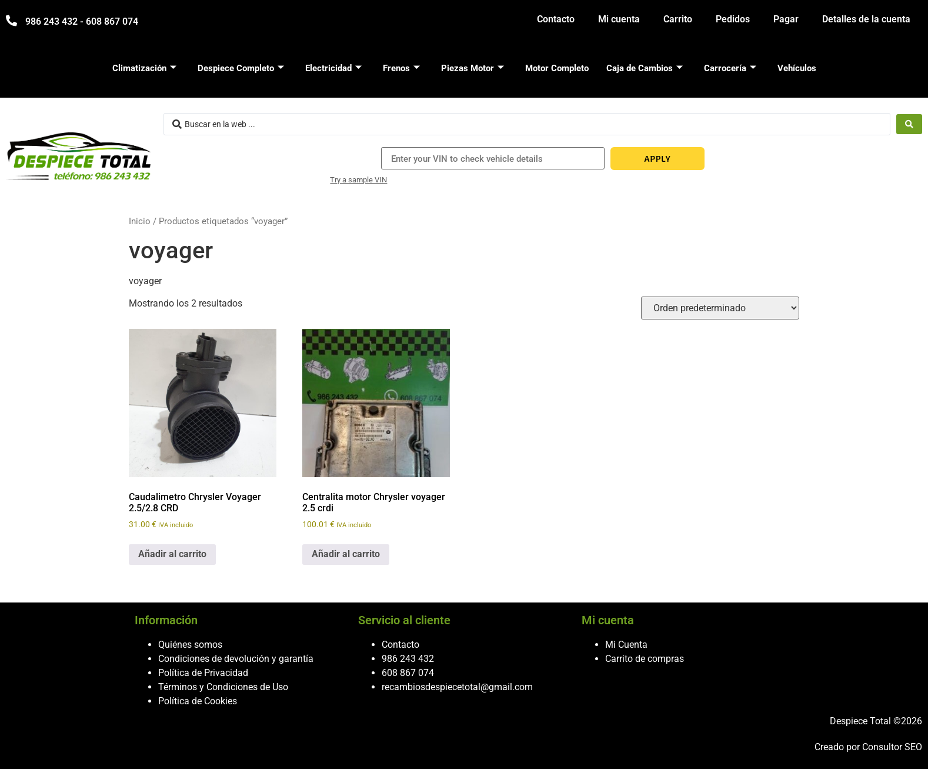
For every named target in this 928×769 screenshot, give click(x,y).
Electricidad (333, 68)
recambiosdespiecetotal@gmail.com (457, 687)
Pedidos (733, 19)
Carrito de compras (644, 658)
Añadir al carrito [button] (172, 554)
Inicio (140, 221)
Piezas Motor (472, 68)
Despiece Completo (241, 68)
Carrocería (730, 68)
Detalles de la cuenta (866, 19)
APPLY (657, 159)
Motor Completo (557, 68)
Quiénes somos (190, 644)
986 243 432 (408, 658)
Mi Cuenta (626, 644)
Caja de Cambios (644, 68)
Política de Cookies (197, 701)
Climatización (144, 68)
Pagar (786, 19)
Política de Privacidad (203, 672)
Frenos (401, 68)
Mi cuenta (619, 19)
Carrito (677, 19)
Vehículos (796, 68)
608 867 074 (408, 672)
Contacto (556, 19)
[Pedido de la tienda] (720, 308)
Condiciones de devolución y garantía (235, 658)
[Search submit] (909, 124)
